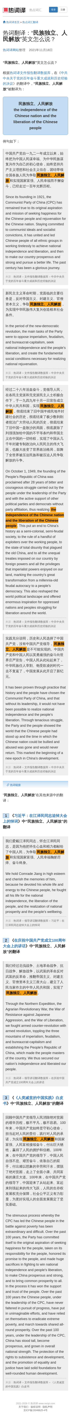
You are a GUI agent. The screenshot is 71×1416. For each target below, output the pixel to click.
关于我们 (23, 1407)
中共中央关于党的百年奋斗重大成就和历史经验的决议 (35, 78)
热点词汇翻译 (30, 22)
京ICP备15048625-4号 (35, 1410)
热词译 (17, 276)
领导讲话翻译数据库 (36, 920)
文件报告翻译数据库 (36, 276)
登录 (53, 9)
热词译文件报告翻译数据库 (30, 73)
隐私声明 (47, 1407)
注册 (63, 9)
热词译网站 (11, 50)
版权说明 (36, 1407)
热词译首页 (11, 22)
